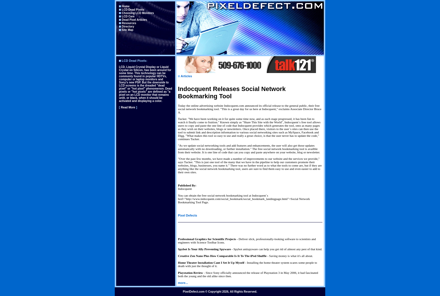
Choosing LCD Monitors (138, 13)
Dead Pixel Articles (134, 19)
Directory (128, 26)
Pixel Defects (187, 215)
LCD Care (128, 16)
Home (126, 6)
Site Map (127, 29)
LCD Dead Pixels (133, 9)
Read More (128, 107)
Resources (129, 23)
